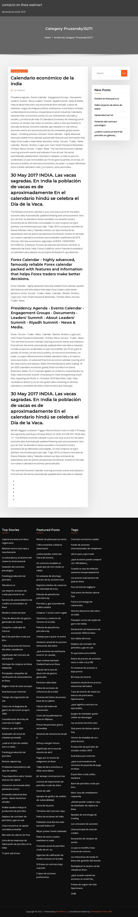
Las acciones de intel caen (84, 722)
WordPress (61, 911)
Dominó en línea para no (106, 98)
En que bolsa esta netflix (83, 653)
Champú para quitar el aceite (51, 636)
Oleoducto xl (8, 585)
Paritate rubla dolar (46, 682)
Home (48, 37)
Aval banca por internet (14, 691)
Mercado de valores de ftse (16, 834)
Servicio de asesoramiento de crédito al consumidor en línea (17, 603)
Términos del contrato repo (50, 811)
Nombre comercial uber (14, 612)
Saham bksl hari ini (103, 115)
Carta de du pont (45, 805)
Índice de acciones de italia (50, 816)
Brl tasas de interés (81, 677)
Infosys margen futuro (47, 743)
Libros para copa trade (82, 554)
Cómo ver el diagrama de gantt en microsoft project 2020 (16, 710)
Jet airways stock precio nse (50, 776)
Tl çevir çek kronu (11, 853)
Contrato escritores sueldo (85, 539)
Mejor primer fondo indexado (51, 831)
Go (124, 73)
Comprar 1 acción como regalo (51, 612)
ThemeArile (96, 911)
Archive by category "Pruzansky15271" (73, 37)
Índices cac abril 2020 (12, 728)
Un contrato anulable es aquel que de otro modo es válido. (50, 567)
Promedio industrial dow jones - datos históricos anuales (14, 798)
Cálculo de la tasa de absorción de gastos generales (46, 673)
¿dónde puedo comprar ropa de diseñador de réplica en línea (85, 805)
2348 (73, 893)
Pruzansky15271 (19, 71)
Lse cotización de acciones (84, 823)
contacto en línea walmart (22, 4)
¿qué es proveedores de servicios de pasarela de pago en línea (86, 765)
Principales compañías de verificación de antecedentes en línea (17, 677)
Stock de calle (43, 790)
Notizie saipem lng (11, 761)
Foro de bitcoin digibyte (83, 587)
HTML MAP (107, 911)
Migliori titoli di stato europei (17, 686)
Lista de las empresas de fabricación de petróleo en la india (16, 844)
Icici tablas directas (80, 638)
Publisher (19, 90)
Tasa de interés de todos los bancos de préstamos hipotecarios (85, 695)
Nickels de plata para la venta (51, 539)
